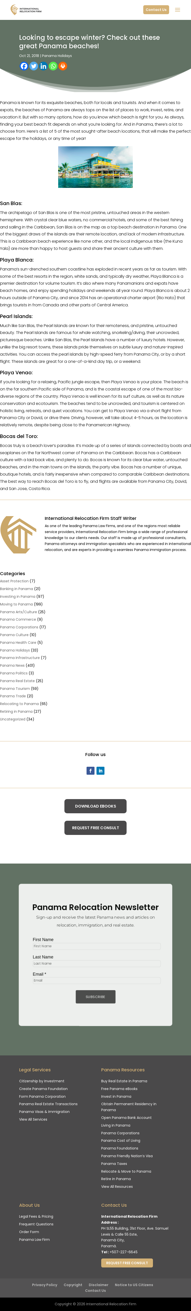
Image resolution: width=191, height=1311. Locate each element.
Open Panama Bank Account (126, 1117)
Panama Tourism (15, 688)
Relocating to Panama (19, 703)
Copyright (73, 1284)
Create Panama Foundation (43, 1088)
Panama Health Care (18, 642)
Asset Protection (14, 581)
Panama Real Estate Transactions (48, 1103)
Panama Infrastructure (20, 657)
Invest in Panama (116, 1096)
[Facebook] (24, 66)
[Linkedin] (43, 66)
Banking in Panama (16, 588)
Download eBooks (95, 806)
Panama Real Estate (17, 680)
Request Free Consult (95, 828)
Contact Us (156, 9)
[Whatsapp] (53, 66)
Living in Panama (115, 1125)
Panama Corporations (19, 627)
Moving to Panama (16, 604)
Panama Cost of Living (120, 1140)
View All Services (33, 1119)
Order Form (29, 1231)
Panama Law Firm (34, 1239)
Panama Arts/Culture (18, 611)
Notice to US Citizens (134, 1284)
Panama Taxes (114, 1163)
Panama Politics (14, 673)
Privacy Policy (44, 1284)
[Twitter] (33, 66)
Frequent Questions (36, 1224)
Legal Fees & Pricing (36, 1216)
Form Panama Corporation (42, 1096)
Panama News (12, 665)
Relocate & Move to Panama (126, 1171)
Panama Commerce (18, 619)
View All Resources (117, 1186)
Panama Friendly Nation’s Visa (127, 1155)
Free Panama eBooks (119, 1088)
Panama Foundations (119, 1148)
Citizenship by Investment (41, 1081)
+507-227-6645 (124, 1252)
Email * (37, 974)
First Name (41, 939)
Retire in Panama (116, 1178)
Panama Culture (14, 634)
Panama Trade (13, 696)
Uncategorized (12, 719)
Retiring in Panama (16, 711)
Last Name (40, 957)
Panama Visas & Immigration (44, 1111)
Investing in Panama (17, 596)
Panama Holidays (57, 55)
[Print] (62, 66)
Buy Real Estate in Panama (124, 1081)
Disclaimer (98, 1284)
